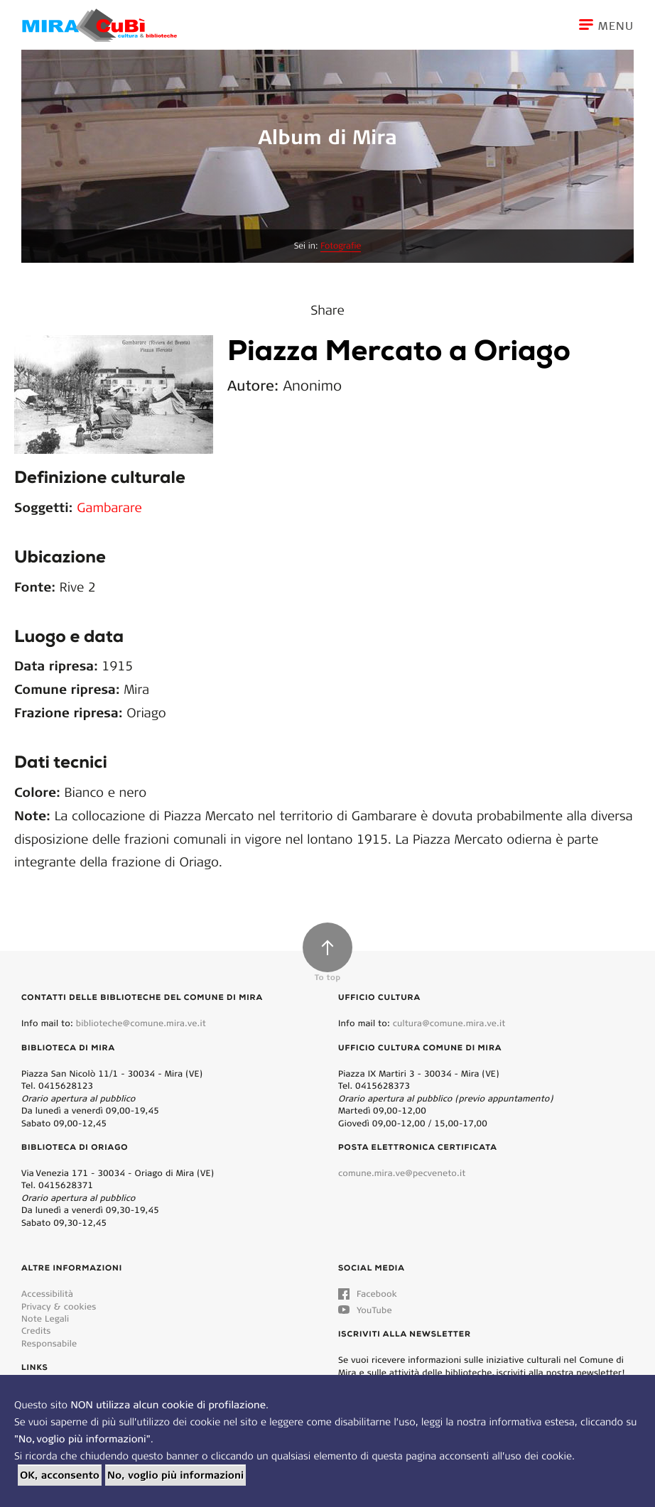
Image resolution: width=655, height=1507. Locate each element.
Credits (36, 1330)
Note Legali (45, 1318)
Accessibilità (47, 1293)
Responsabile (49, 1343)
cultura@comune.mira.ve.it (449, 1023)
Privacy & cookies (58, 1306)
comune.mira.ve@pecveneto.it (401, 1173)
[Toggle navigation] (617, 25)
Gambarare (109, 507)
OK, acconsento (59, 1475)
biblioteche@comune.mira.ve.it (141, 1023)
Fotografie (340, 246)
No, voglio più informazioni (175, 1475)
